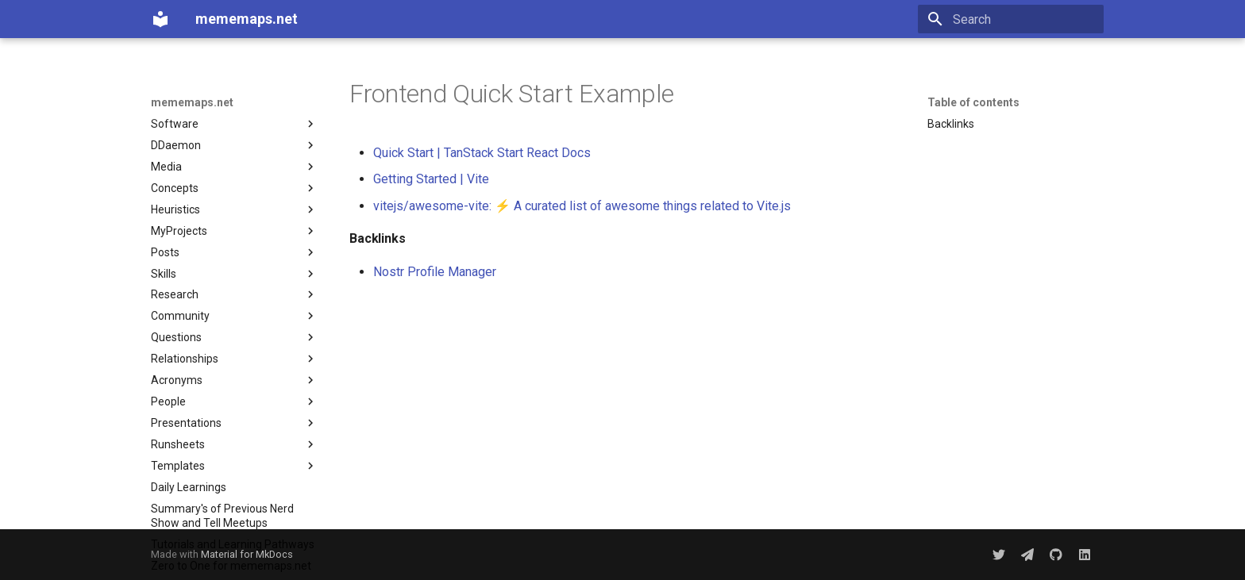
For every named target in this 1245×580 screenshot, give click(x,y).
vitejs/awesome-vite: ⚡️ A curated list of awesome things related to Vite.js (582, 205)
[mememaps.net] (160, 19)
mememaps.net (192, 102)
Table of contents (973, 102)
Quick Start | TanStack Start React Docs (482, 152)
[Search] (1011, 19)
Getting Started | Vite (431, 178)
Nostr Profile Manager (434, 271)
